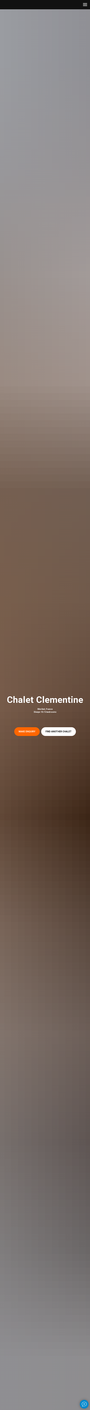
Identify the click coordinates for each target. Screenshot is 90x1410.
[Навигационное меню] (85, 4)
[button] (27, 731)
